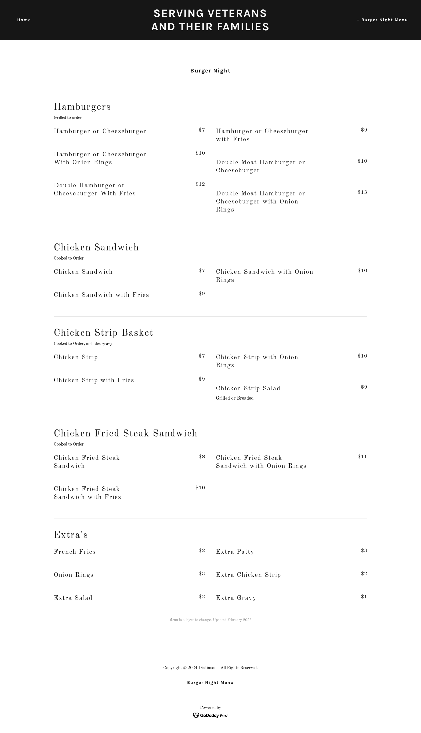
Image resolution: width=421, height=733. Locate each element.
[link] (211, 29)
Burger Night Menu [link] (384, 19)
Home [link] (24, 19)
